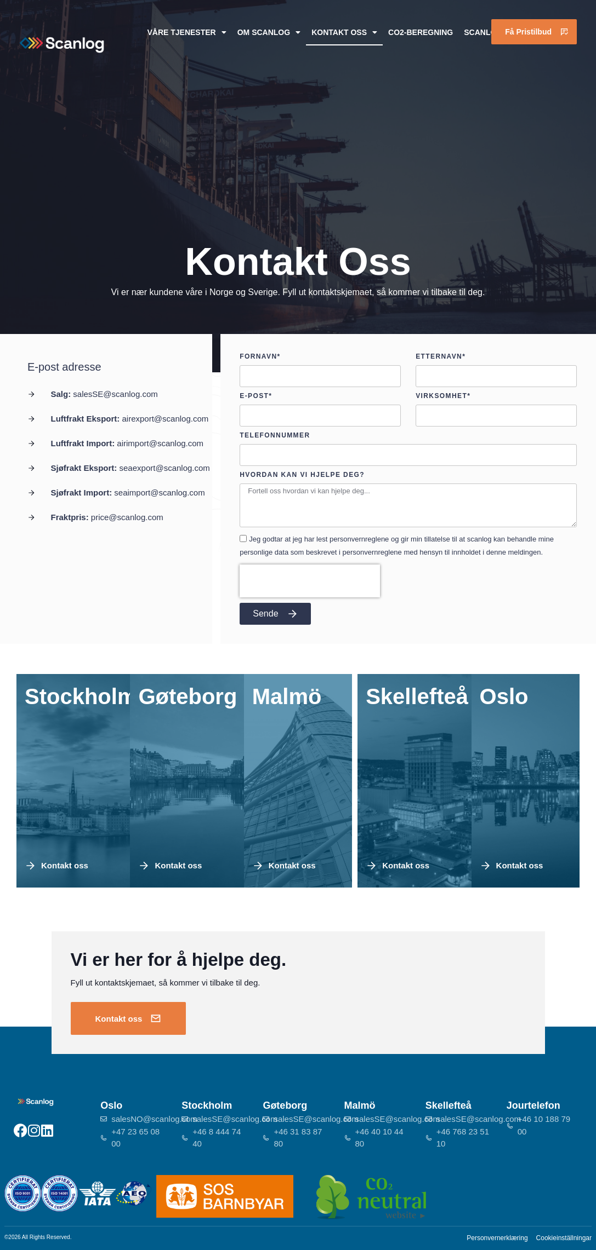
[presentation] (310, 580)
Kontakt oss (344, 32)
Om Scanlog (268, 32)
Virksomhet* (443, 396)
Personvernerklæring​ (497, 1238)
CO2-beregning (420, 32)
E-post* (256, 396)
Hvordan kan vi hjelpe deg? (302, 475)
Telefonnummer (275, 435)
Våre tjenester (186, 32)
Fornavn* (260, 356)
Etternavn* (441, 356)
